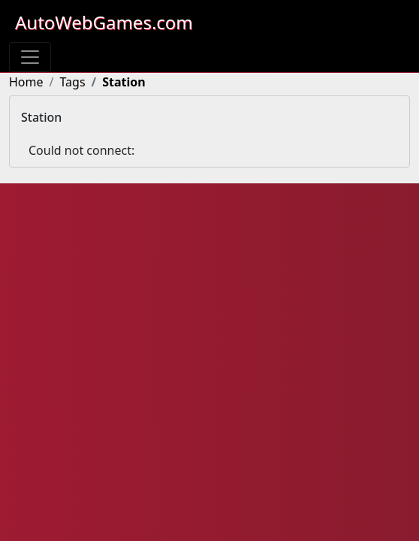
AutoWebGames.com (104, 22)
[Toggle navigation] (30, 57)
